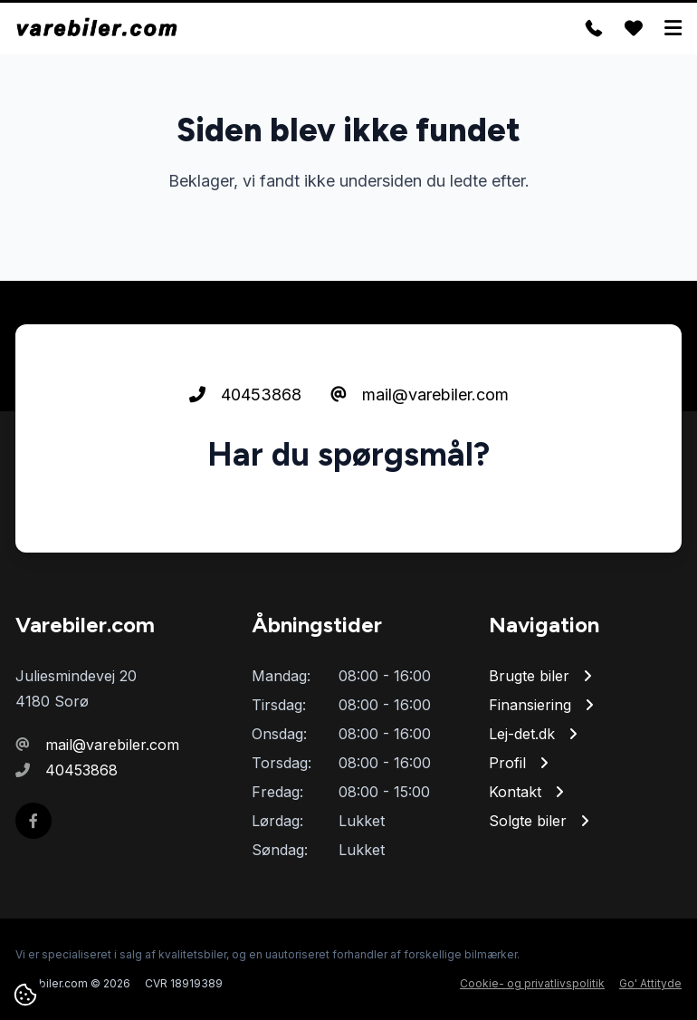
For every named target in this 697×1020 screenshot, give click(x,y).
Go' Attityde (650, 983)
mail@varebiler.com (419, 394)
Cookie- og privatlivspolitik (532, 983)
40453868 (245, 394)
